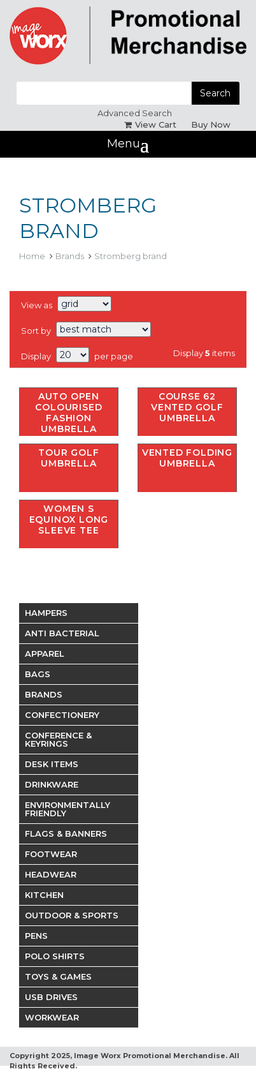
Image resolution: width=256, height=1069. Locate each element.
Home (32, 256)
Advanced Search (134, 113)
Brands (69, 256)
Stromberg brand (130, 256)
